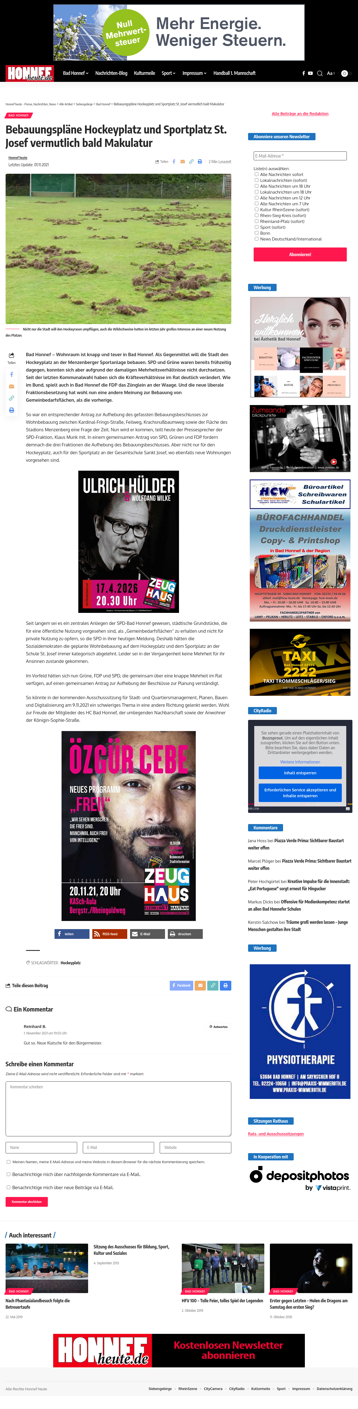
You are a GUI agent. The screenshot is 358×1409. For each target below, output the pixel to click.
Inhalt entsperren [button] (300, 767)
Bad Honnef (21, 116)
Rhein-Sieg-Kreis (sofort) (282, 209)
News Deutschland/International (290, 232)
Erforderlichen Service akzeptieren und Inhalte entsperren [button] (300, 787)
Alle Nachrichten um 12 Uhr (284, 193)
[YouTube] (310, 73)
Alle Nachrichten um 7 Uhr (283, 198)
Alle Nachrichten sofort (281, 170)
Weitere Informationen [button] (300, 756)
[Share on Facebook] (174, 164)
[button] (320, 73)
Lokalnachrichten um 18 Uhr (285, 187)
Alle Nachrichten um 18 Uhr (284, 181)
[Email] (183, 164)
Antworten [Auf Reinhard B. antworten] (220, 1031)
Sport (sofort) (271, 220)
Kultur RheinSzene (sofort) (284, 204)
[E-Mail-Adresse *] (300, 151)
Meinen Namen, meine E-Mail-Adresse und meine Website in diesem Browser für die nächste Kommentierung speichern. (109, 1172)
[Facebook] (304, 73)
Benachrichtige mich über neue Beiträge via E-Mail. (63, 1198)
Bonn (263, 226)
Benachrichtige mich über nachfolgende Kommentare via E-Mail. (76, 1185)
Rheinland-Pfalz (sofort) (281, 215)
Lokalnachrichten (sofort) (282, 176)
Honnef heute (19, 160)
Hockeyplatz (72, 965)
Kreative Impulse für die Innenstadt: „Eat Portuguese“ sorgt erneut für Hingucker (291, 883)
